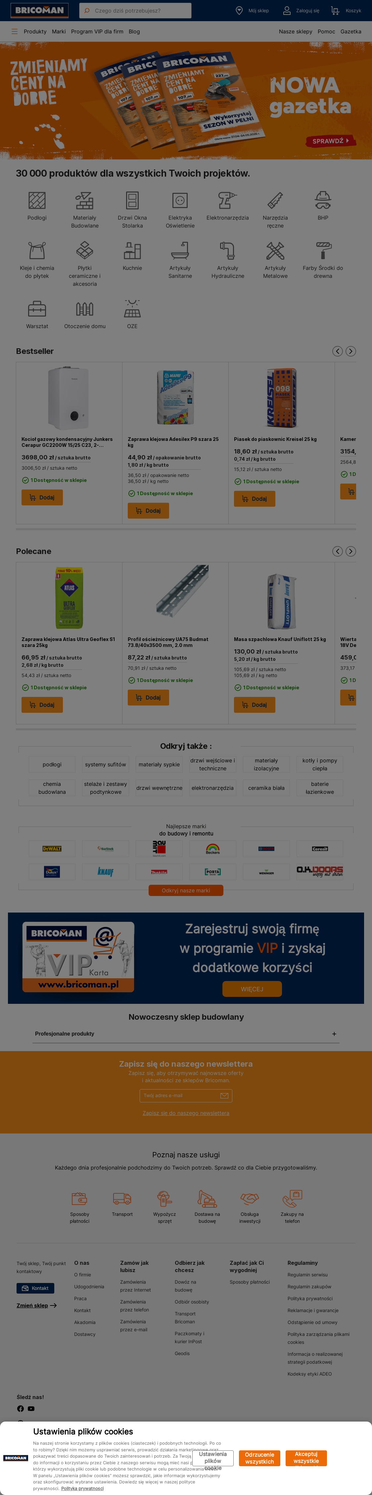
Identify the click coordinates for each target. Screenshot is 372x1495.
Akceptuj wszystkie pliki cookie (306, 1458)
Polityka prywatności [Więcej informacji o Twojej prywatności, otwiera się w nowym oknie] (82, 1488)
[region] (186, 1458)
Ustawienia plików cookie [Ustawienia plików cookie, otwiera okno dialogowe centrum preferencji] (213, 1458)
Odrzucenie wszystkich (259, 1458)
